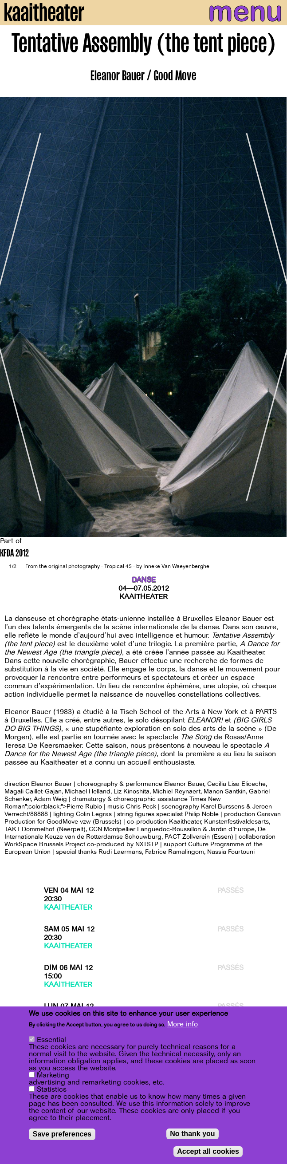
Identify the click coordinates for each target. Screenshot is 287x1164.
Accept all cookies (208, 1152)
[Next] (274, 317)
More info (182, 1024)
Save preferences (62, 1134)
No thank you (192, 1134)
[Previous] (13, 317)
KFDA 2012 (14, 554)
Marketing (53, 1075)
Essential (51, 1040)
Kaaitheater (143, 596)
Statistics (52, 1089)
